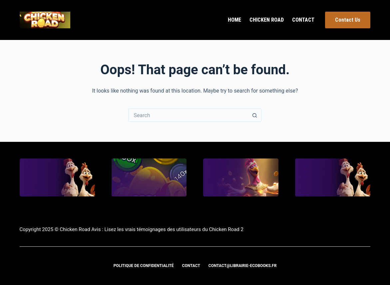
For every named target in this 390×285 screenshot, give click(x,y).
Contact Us (347, 20)
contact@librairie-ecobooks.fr (242, 265)
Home (234, 20)
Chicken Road (266, 20)
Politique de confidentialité (144, 265)
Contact (303, 20)
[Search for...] (188, 115)
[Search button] (254, 115)
